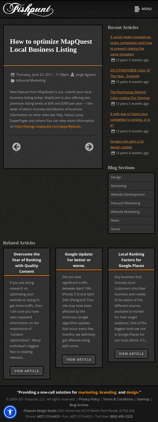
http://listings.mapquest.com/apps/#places (48, 126)
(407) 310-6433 (48, 416)
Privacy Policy (89, 399)
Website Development (128, 194)
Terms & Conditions (118, 399)
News (115, 220)
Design (116, 177)
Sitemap (143, 399)
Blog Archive (79, 405)
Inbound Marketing (125, 203)
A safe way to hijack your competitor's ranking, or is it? (130, 120)
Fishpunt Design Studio (40, 410)
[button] (10, 412)
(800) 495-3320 (121, 416)
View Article (26, 371)
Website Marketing (125, 211)
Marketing (118, 186)
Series (115, 229)
